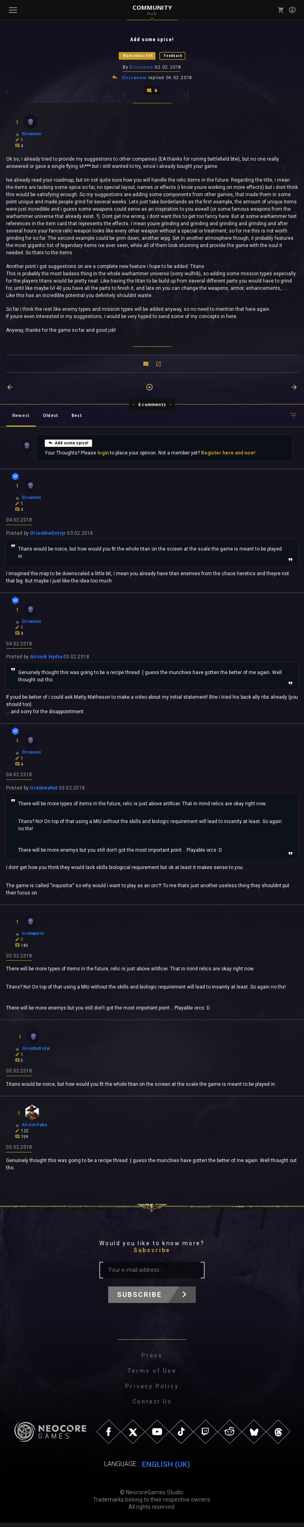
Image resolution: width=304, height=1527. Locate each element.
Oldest (50, 416)
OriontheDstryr (48, 535)
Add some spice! (68, 444)
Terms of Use (152, 1375)
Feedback (173, 56)
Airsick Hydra (46, 659)
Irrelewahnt (43, 791)
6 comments (152, 405)
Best (76, 416)
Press (152, 1360)
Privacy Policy (151, 1390)
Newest (20, 416)
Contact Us (152, 1406)
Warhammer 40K (138, 56)
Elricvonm (141, 68)
